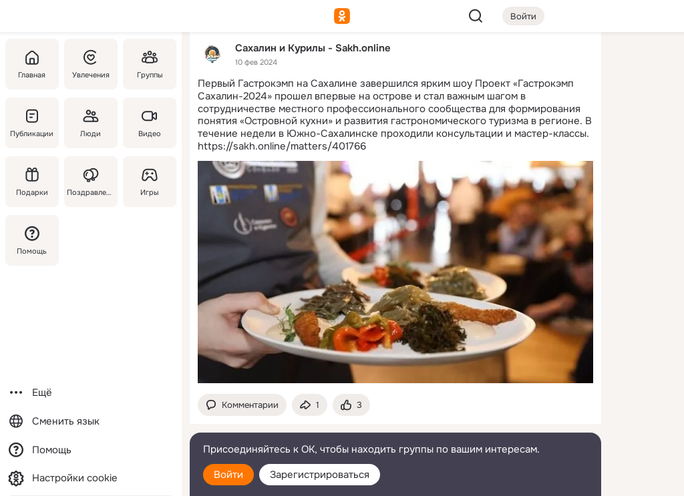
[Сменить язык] (91, 421)
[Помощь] (32, 240)
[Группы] (149, 64)
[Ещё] (91, 393)
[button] (242, 405)
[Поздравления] (90, 181)
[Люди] (90, 122)
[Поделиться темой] (309, 405)
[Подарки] (32, 181)
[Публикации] (32, 122)
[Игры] (149, 181)
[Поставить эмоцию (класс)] (351, 405)
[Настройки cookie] (91, 478)
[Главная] (32, 64)
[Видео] (149, 122)
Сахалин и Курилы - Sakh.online (313, 47)
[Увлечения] (90, 64)
